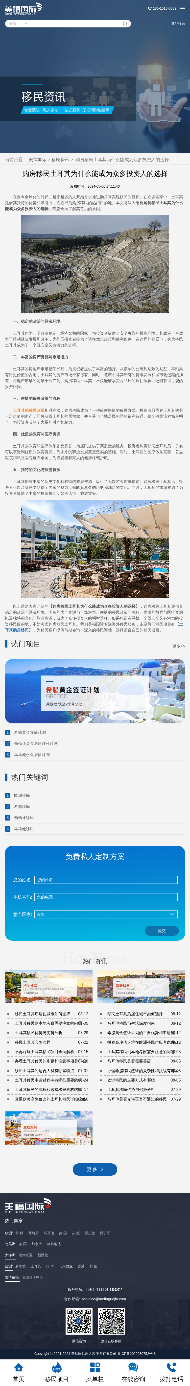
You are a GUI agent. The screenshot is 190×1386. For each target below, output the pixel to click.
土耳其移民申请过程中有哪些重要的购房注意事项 (52, 1080)
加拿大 (37, 1244)
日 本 (50, 1266)
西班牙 (105, 1233)
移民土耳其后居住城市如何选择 (52, 1014)
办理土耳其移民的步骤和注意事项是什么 (52, 1061)
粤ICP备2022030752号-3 (136, 1354)
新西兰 (43, 1255)
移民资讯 (60, 159)
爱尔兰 (90, 1233)
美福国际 (37, 159)
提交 (162, 931)
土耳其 (36, 1266)
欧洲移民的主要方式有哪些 (144, 1080)
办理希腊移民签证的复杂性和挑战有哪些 (144, 1071)
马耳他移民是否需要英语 (144, 1061)
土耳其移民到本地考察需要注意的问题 (52, 1023)
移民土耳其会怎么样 (52, 1042)
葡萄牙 (33, 1233)
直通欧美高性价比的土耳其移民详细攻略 (52, 1099)
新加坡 (20, 1266)
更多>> (178, 646)
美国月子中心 (32, 1277)
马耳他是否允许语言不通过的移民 (144, 1099)
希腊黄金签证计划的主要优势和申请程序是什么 (144, 1033)
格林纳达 (54, 1244)
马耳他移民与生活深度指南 (144, 1023)
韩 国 (93, 1266)
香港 (81, 1266)
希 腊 (19, 1233)
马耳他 (49, 1233)
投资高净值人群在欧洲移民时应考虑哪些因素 (144, 1042)
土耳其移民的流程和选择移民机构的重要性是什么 (52, 1090)
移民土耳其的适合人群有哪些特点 (52, 1071)
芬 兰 (76, 1233)
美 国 (23, 1244)
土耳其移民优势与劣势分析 (52, 1033)
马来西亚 (66, 1266)
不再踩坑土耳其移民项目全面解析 (52, 1052)
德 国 (63, 1233)
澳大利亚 (26, 1255)
